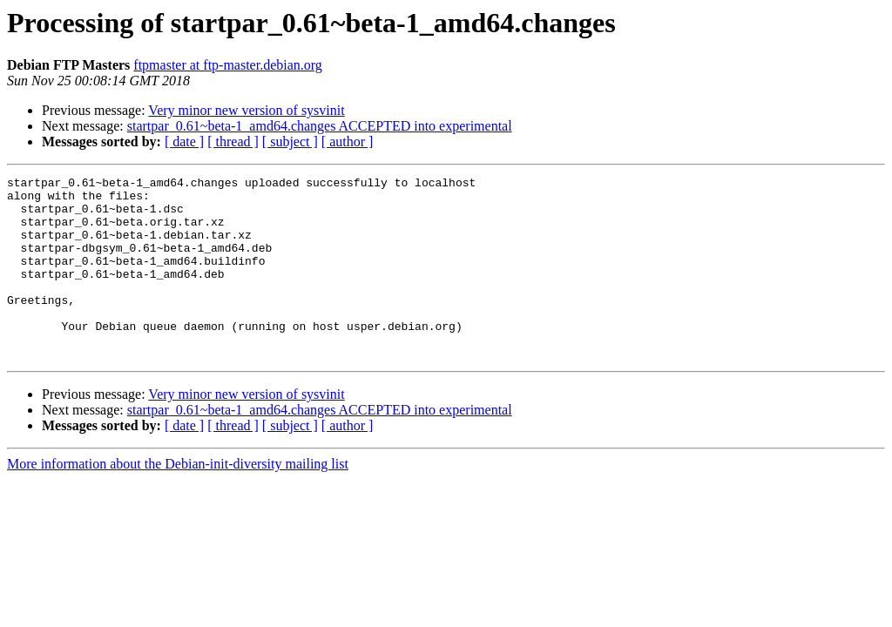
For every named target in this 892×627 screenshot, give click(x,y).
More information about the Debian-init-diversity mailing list (177, 500)
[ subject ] (290, 141)
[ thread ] (233, 141)
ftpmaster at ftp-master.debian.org (227, 64)
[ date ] (184, 141)
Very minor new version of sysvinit (246, 110)
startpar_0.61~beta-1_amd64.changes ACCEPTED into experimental (319, 125)
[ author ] (347, 141)
